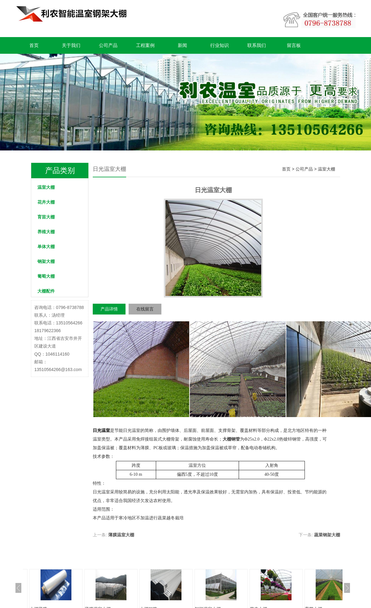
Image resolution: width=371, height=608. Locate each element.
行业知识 (219, 45)
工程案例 (145, 45)
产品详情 (109, 308)
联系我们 (256, 45)
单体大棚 (46, 246)
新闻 (182, 45)
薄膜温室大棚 (121, 534)
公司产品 (108, 45)
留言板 (294, 45)
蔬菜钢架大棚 (327, 534)
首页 (34, 45)
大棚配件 (46, 291)
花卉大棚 (46, 202)
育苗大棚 (46, 216)
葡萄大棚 (46, 276)
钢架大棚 (46, 261)
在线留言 (145, 308)
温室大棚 (46, 187)
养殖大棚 (46, 231)
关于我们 (71, 45)
